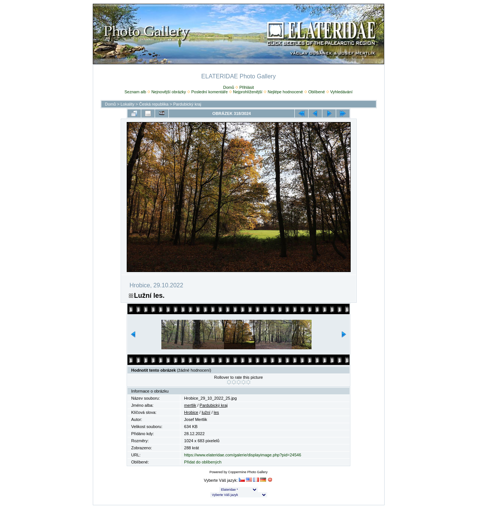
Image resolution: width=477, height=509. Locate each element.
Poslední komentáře (209, 92)
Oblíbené (316, 92)
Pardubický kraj (187, 104)
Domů (228, 87)
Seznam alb (135, 92)
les (216, 412)
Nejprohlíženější (247, 92)
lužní (206, 412)
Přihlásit (246, 87)
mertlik (190, 405)
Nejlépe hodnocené (285, 92)
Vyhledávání (341, 92)
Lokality (127, 104)
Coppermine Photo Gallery (248, 472)
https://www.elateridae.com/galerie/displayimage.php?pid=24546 (242, 455)
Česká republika (153, 104)
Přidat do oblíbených (202, 462)
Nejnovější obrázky (168, 92)
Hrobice (191, 412)
